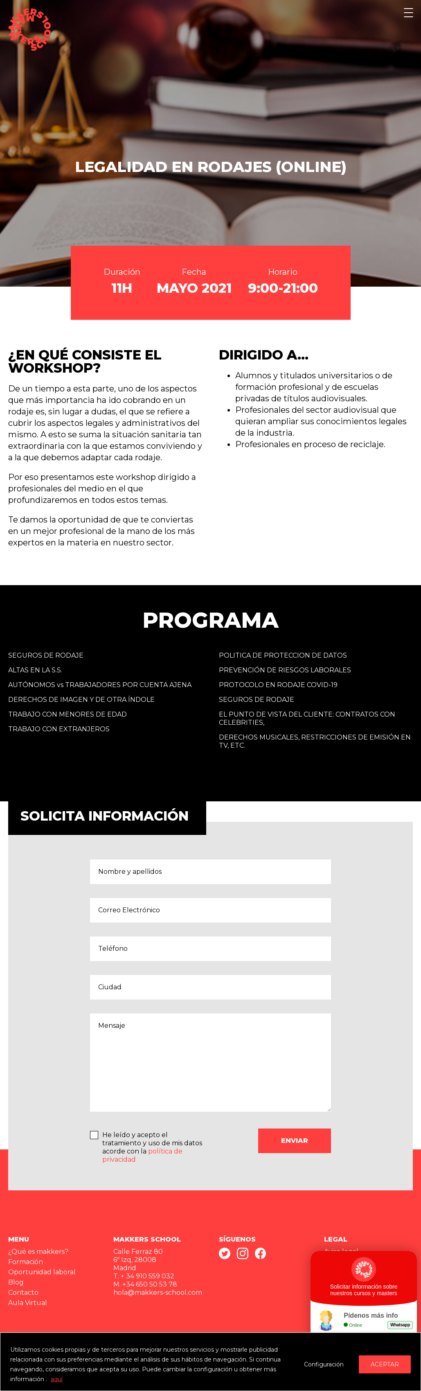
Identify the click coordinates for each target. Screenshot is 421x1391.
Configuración (324, 1364)
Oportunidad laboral (42, 1272)
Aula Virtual (27, 1303)
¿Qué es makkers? (38, 1251)
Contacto (23, 1292)
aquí (57, 1379)
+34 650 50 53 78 (149, 1284)
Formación (25, 1262)
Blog (16, 1282)
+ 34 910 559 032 (147, 1276)
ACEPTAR (385, 1364)
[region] (210, 1361)
